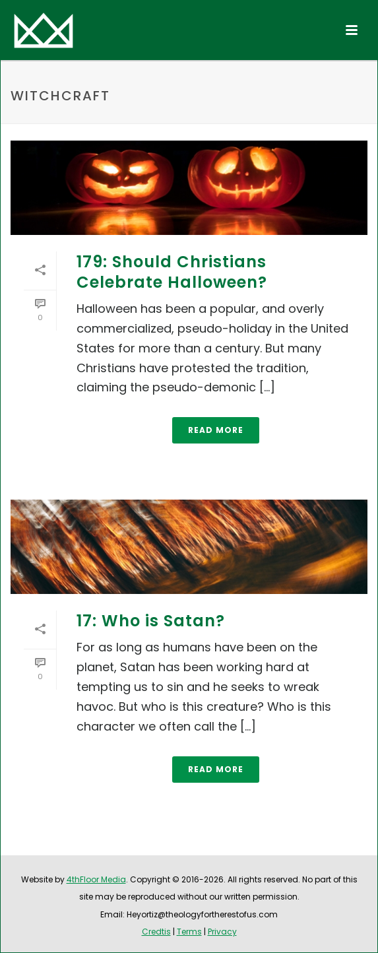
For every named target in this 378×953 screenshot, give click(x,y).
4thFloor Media (96, 879)
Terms (189, 931)
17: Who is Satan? (151, 621)
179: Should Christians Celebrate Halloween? (172, 272)
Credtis (156, 931)
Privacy (222, 931)
